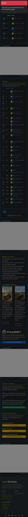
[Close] (25, 3)
